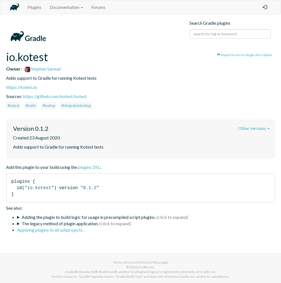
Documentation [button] (66, 7)
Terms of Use (123, 262)
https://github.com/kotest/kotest (55, 96)
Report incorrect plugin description (244, 55)
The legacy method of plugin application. (60, 223)
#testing (48, 105)
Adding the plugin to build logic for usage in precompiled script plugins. (89, 217)
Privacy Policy (150, 262)
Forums (98, 7)
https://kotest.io (21, 87)
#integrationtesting (76, 105)
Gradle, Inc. (146, 267)
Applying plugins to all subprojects (50, 229)
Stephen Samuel (43, 68)
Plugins (34, 7)
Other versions (254, 128)
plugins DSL (89, 167)
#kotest (13, 105)
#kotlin (31, 105)
